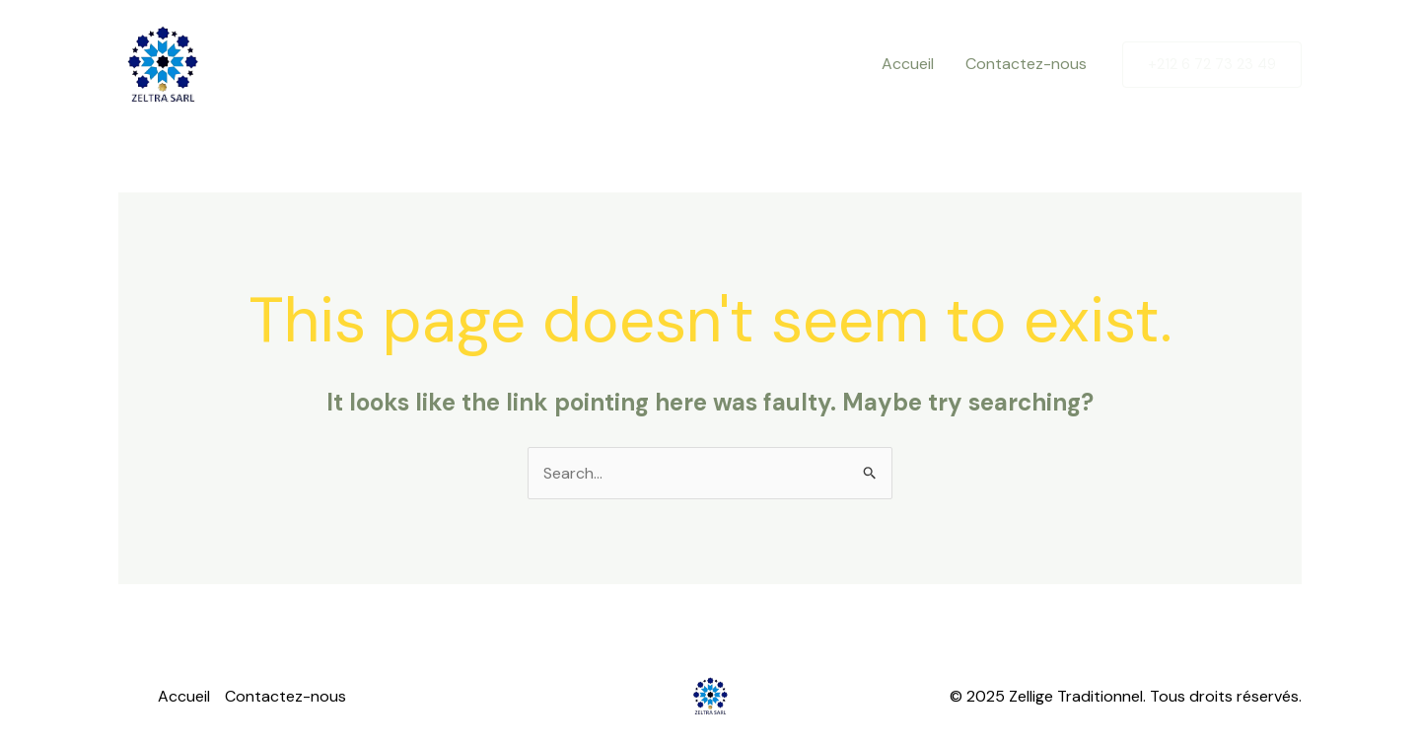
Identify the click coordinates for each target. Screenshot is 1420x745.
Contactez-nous (1026, 63)
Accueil (908, 63)
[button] (1212, 64)
